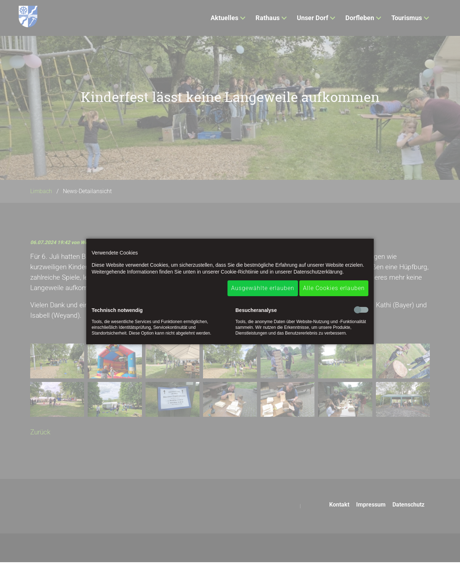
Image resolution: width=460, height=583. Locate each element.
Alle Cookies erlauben (334, 288)
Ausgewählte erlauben (262, 288)
